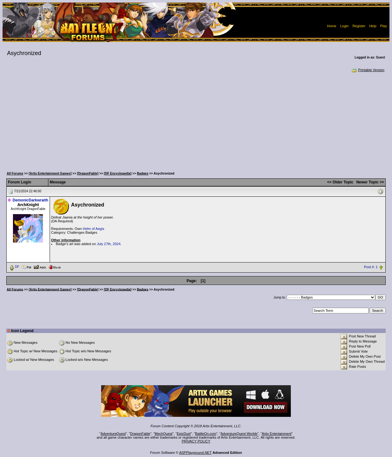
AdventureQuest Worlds (239, 433)
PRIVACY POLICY (196, 441)
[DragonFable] (88, 173)
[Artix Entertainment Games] (50, 173)
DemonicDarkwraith (30, 200)
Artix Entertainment (276, 433)
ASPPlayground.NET (195, 452)
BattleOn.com (205, 433)
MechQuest (163, 433)
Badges (142, 173)
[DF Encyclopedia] (118, 173)
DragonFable (140, 433)
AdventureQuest (113, 433)
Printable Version (367, 70)
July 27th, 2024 (108, 244)
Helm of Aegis (93, 229)
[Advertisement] (196, 120)
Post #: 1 (370, 267)
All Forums (15, 173)
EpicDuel (184, 433)
